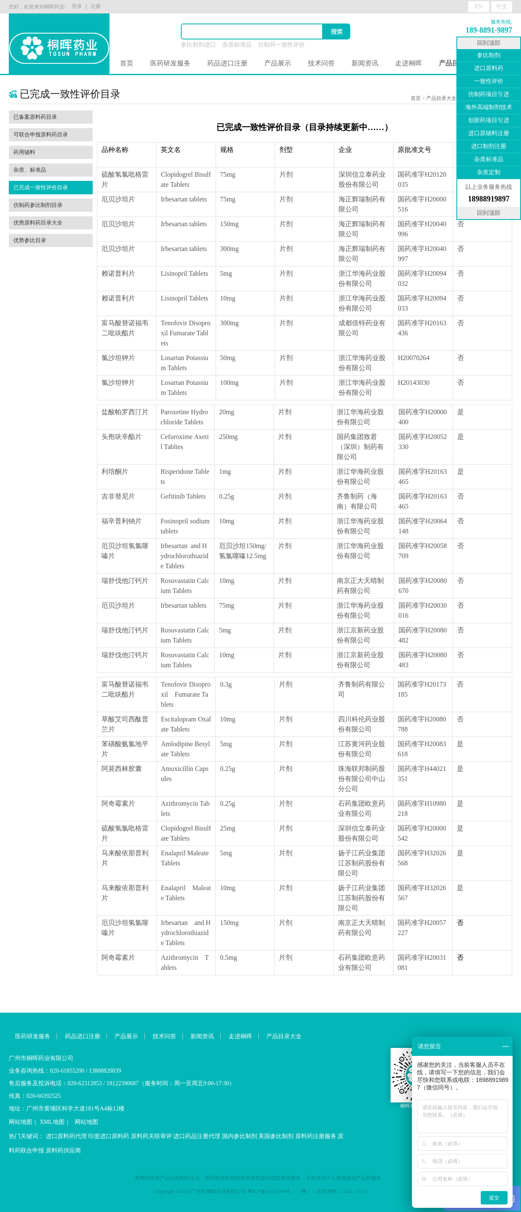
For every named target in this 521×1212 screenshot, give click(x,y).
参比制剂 (488, 55)
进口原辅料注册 (488, 133)
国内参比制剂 (239, 1136)
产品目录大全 (441, 98)
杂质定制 (488, 172)
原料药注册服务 (315, 1136)
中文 (502, 6)
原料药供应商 (63, 1150)
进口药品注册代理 (196, 1136)
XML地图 (52, 1122)
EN (479, 6)
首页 (126, 63)
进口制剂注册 (488, 146)
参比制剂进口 (198, 45)
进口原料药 (488, 68)
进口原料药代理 (66, 1136)
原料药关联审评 (151, 1136)
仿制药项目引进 (488, 94)
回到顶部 (488, 43)
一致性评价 (488, 81)
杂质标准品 (237, 45)
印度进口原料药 (108, 1136)
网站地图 (20, 1122)
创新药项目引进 (488, 120)
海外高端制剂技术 (488, 107)
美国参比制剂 (276, 1136)
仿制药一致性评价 (281, 45)
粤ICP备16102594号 (269, 1191)
